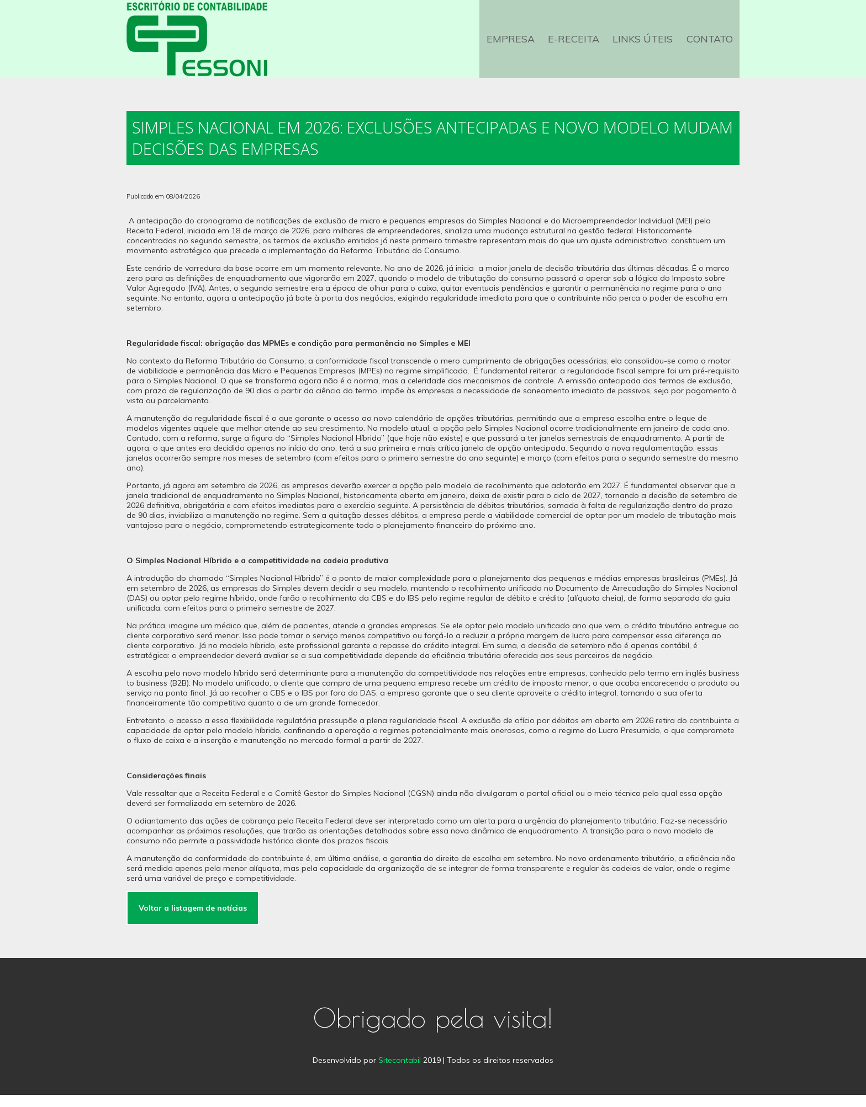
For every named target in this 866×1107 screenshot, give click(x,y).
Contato (711, 45)
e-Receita (579, 45)
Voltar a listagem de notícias (193, 920)
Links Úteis (646, 45)
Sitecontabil (399, 1072)
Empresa (519, 45)
